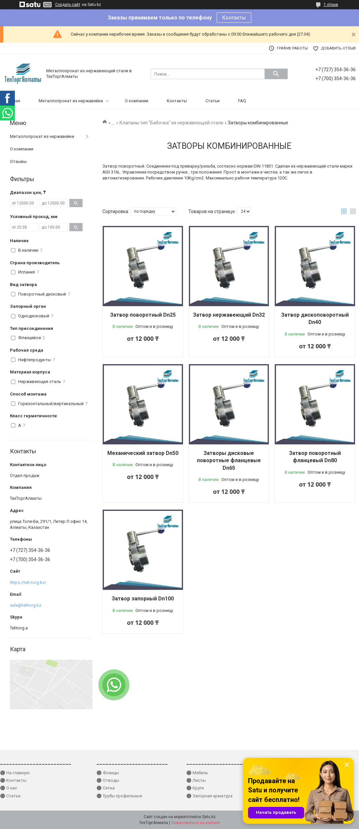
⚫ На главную (15, 772)
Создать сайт (67, 4)
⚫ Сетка (105, 787)
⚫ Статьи (10, 795)
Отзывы (18, 161)
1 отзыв (331, 4)
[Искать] (276, 74)
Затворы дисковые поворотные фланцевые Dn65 (229, 460)
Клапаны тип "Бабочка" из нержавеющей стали (171, 122)
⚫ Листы (196, 780)
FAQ (242, 100)
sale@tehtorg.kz (25, 605)
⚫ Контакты (13, 780)
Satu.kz (209, 816)
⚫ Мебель (197, 772)
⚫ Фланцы (107, 772)
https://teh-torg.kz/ (28, 582)
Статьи (212, 100)
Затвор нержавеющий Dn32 (229, 315)
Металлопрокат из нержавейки (71, 100)
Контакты (234, 18)
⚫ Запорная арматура (209, 795)
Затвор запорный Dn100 (143, 598)
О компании (136, 100)
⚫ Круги (195, 787)
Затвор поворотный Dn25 (143, 315)
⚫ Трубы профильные (119, 795)
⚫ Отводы (107, 780)
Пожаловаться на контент (195, 822)
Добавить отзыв (338, 48)
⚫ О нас (8, 787)
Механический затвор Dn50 (142, 453)
